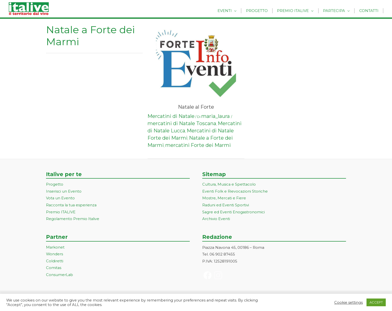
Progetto (263, 10)
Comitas (54, 268)
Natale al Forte (196, 107)
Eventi (232, 10)
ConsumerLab (59, 275)
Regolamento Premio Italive (73, 219)
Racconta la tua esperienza (72, 205)
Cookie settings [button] (348, 302)
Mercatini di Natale (171, 116)
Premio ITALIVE (61, 212)
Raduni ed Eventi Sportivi (225, 205)
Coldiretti (54, 261)
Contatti (369, 10)
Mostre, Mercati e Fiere (224, 198)
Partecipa (337, 10)
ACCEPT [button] (376, 302)
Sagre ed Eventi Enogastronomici (233, 212)
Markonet (55, 247)
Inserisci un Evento (64, 191)
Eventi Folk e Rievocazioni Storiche (235, 191)
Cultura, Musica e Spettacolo (229, 184)
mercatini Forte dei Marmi (198, 145)
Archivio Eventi (216, 219)
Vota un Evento (60, 198)
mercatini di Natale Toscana (182, 123)
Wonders (54, 254)
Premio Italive (297, 10)
